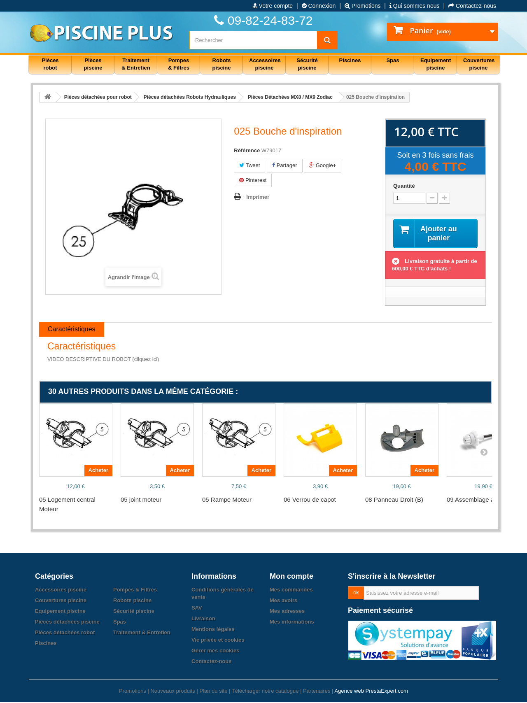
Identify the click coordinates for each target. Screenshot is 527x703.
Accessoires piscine (60, 590)
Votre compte (273, 5)
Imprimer (257, 197)
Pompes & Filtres (135, 590)
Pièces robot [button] (50, 64)
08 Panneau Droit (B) (394, 500)
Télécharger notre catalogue (265, 692)
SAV (196, 608)
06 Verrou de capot (310, 500)
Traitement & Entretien (141, 633)
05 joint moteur (141, 500)
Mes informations (292, 622)
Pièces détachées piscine (67, 622)
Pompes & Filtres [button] (178, 64)
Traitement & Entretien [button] (135, 64)
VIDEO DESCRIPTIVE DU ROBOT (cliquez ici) (103, 360)
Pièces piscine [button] (93, 64)
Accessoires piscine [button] (265, 64)
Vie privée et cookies (217, 641)
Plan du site (213, 692)
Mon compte (291, 577)
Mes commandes (291, 590)
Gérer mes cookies (215, 651)
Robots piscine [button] (221, 64)
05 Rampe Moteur (227, 500)
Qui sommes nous (414, 5)
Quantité (404, 186)
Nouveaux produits (172, 692)
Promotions (363, 5)
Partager (284, 165)
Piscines (46, 644)
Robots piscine (132, 601)
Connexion (319, 5)
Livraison (203, 619)
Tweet (249, 165)
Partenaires (316, 692)
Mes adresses (287, 612)
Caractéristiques (72, 330)
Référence (247, 150)
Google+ (322, 165)
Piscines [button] (350, 60)
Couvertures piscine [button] (479, 64)
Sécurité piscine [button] (306, 64)
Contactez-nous (472, 5)
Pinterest (252, 180)
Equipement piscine (60, 612)
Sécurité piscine (133, 612)
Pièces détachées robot (65, 633)
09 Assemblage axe (474, 500)
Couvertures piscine (60, 601)
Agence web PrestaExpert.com (371, 692)
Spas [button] (392, 60)
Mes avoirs (283, 601)
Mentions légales (213, 630)
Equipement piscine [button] (435, 64)
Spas (119, 622)
